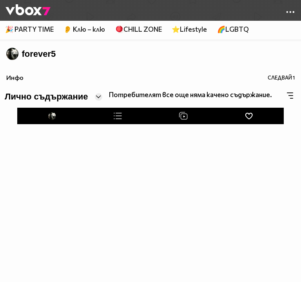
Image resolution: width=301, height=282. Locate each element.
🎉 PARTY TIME (29, 29)
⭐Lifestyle (189, 29)
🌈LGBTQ (233, 29)
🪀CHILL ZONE (138, 29)
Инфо (15, 77)
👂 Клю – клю (84, 29)
